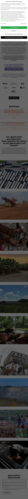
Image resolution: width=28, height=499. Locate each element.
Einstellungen (3, 21)
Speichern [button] (14, 31)
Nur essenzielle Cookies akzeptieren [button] (14, 34)
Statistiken (23, 23)
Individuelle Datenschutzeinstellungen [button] (14, 37)
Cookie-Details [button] (8, 39)
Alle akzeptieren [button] (14, 27)
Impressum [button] (20, 39)
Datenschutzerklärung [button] (14, 39)
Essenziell (3, 23)
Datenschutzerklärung (5, 19)
